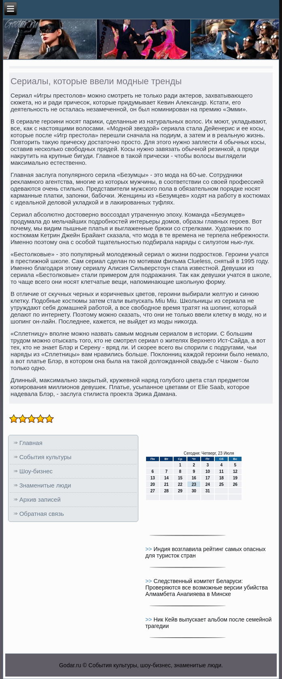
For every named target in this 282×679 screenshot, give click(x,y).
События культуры (45, 456)
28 (166, 491)
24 (208, 484)
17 (208, 478)
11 (221, 471)
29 (180, 491)
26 (235, 484)
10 (208, 471)
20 (153, 484)
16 (194, 478)
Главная (30, 442)
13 (153, 478)
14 (166, 478)
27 (153, 491)
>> (149, 549)
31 (208, 491)
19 (235, 478)
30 (194, 491)
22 (180, 484)
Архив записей (40, 499)
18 (221, 478)
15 (180, 478)
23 (194, 484)
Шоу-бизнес (36, 471)
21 (166, 484)
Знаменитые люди (45, 485)
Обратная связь (41, 513)
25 (221, 484)
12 (235, 471)
